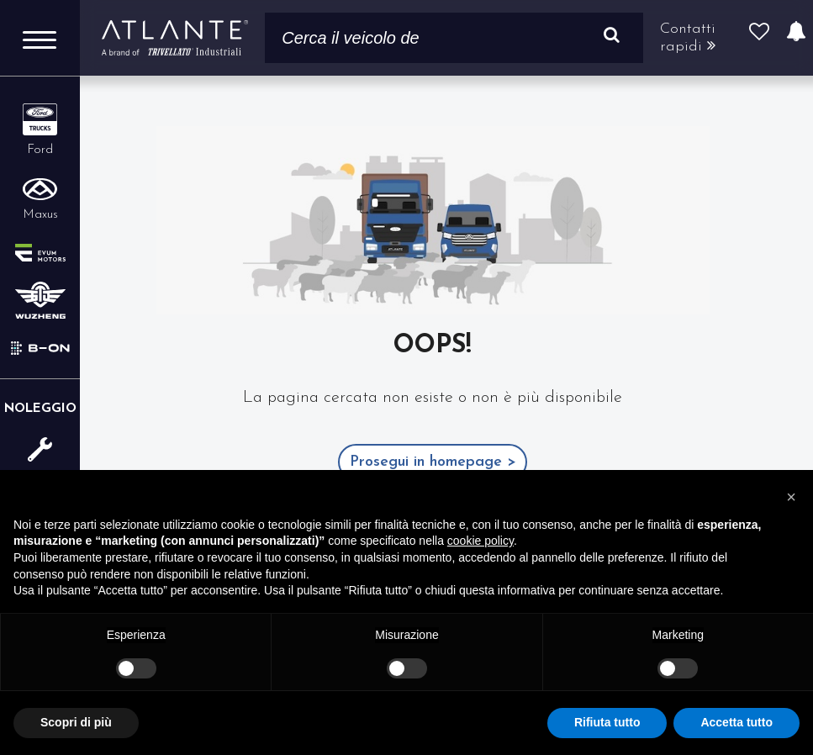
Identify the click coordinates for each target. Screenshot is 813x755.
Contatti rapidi (687, 38)
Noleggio (40, 409)
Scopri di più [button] (76, 722)
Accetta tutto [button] (736, 722)
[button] (791, 496)
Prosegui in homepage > (432, 462)
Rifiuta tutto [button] (607, 722)
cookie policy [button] (480, 540)
